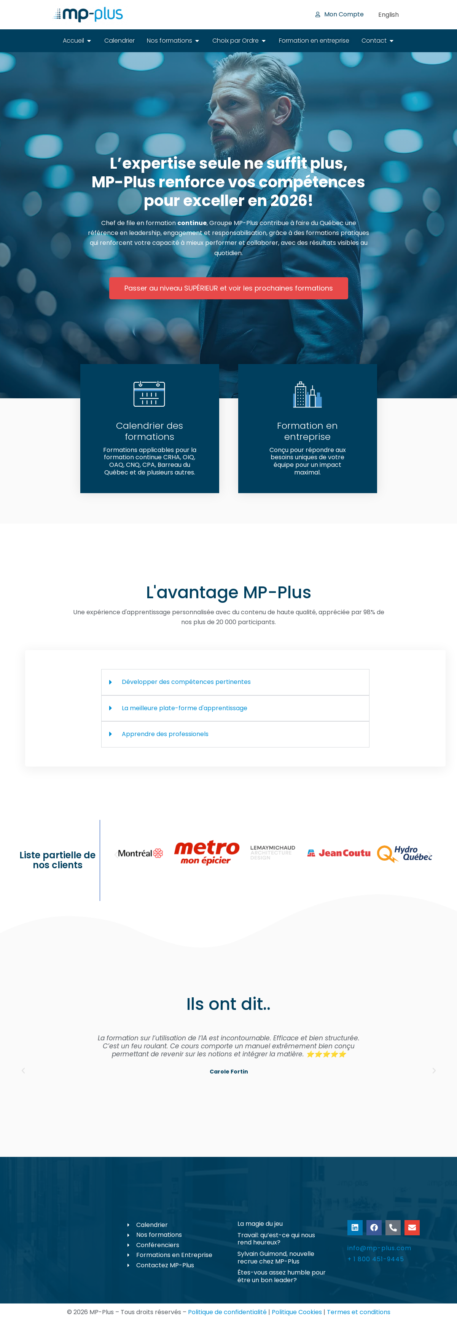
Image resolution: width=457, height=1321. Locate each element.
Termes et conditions (358, 1312)
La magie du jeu (260, 1223)
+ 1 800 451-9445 (375, 1259)
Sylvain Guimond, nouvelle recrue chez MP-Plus (275, 1257)
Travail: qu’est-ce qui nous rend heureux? (276, 1239)
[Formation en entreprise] (307, 394)
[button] (116, 854)
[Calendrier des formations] (150, 394)
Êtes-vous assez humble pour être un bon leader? (281, 1276)
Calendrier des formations (149, 431)
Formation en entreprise (307, 431)
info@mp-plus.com (379, 1248)
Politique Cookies (297, 1312)
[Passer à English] (388, 15)
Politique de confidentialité (227, 1312)
